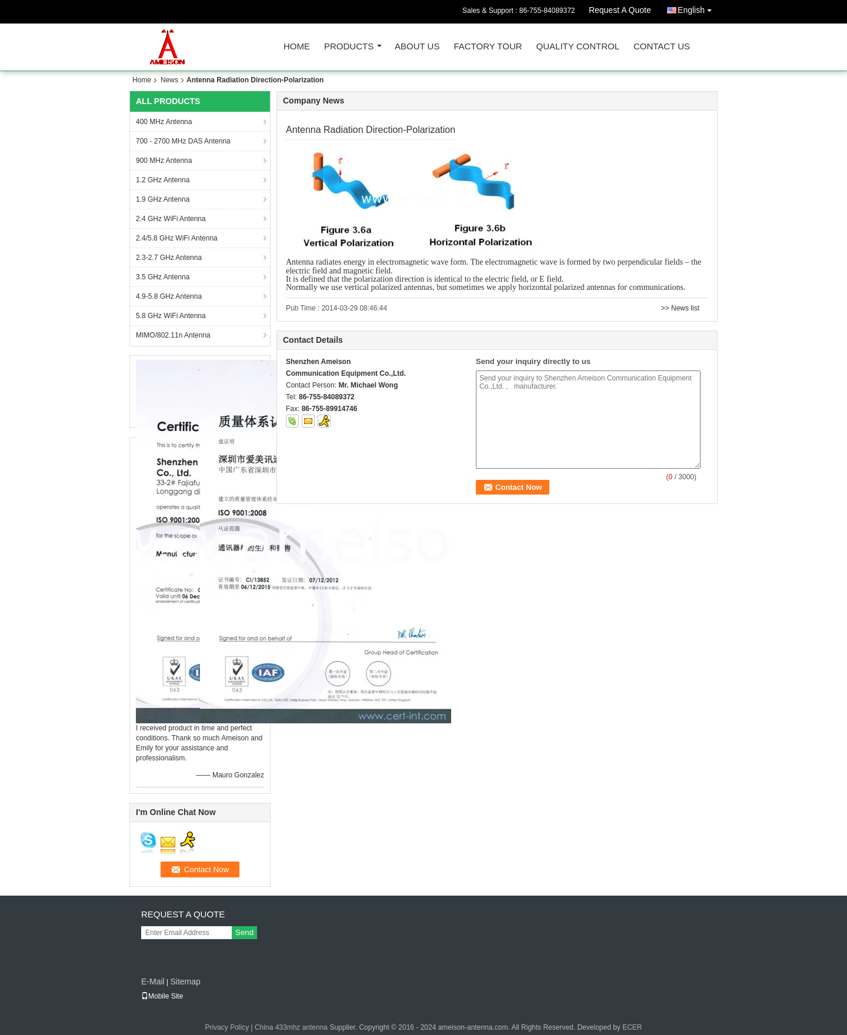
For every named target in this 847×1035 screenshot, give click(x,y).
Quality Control (577, 46)
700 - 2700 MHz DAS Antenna (183, 141)
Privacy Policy (227, 1027)
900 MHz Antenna (164, 160)
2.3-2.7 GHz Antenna (169, 257)
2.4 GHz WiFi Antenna (171, 219)
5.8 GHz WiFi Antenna (171, 316)
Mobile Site (162, 996)
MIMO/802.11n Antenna (173, 335)
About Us (417, 46)
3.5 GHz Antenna (162, 277)
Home (297, 46)
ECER (632, 1027)
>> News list (680, 308)
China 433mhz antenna (291, 1027)
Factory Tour (487, 46)
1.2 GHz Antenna (162, 180)
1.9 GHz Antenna (162, 199)
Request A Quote (620, 10)
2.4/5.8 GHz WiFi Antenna (177, 238)
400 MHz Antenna (164, 122)
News (169, 80)
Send (244, 932)
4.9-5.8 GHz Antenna (169, 296)
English (698, 8)
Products (349, 46)
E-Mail (153, 981)
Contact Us (661, 46)
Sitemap (185, 981)
